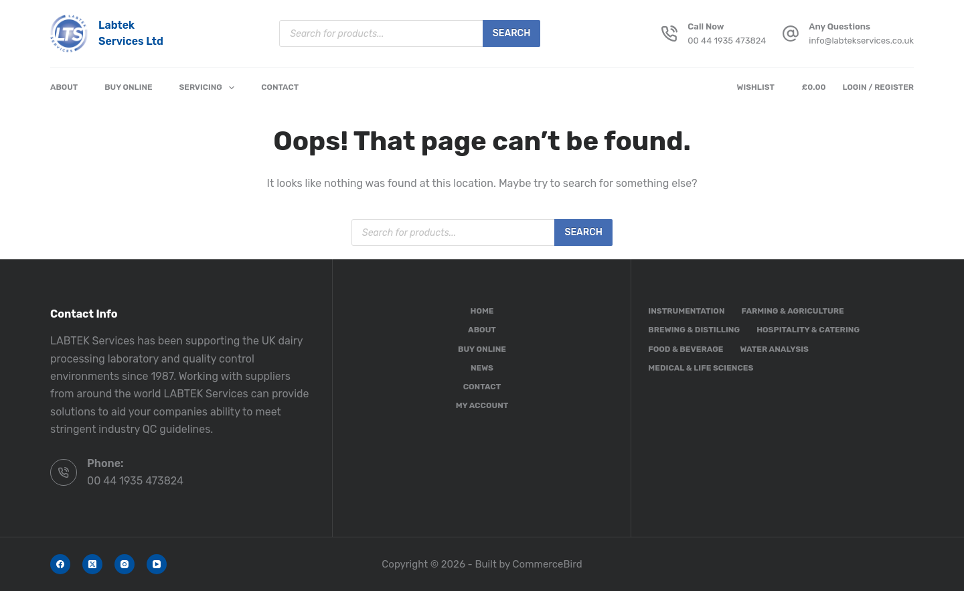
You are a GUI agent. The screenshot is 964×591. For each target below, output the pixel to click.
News (482, 368)
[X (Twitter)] (92, 564)
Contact (280, 87)
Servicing (209, 88)
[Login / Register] (878, 87)
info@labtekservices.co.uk (861, 41)
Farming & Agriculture (793, 311)
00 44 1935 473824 (727, 41)
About (64, 87)
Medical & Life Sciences (700, 368)
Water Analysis (774, 349)
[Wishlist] (758, 87)
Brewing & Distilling (694, 329)
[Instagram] (124, 564)
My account (482, 405)
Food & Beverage (685, 349)
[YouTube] (157, 564)
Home (481, 311)
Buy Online (128, 87)
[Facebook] (60, 564)
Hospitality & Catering (808, 329)
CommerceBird (547, 564)
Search (512, 33)
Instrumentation (686, 311)
